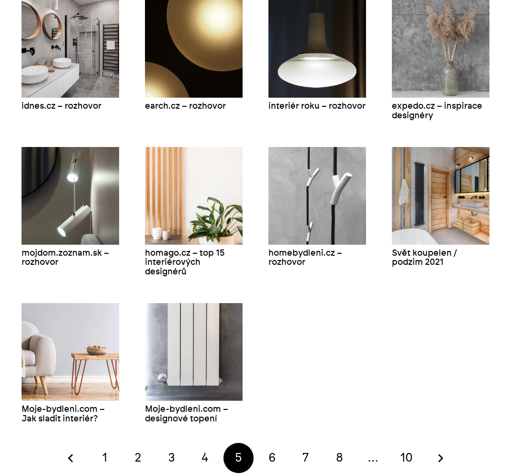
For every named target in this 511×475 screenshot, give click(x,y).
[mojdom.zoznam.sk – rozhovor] (70, 196)
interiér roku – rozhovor (317, 106)
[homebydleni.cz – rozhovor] (317, 196)
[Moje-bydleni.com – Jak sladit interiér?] (70, 352)
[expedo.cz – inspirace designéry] (440, 49)
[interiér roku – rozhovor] (317, 49)
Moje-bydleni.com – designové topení (186, 414)
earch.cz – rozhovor (185, 106)
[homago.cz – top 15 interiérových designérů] (194, 196)
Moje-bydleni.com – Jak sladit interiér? (63, 414)
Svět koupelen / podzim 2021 (424, 258)
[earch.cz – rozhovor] (194, 49)
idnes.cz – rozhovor (61, 106)
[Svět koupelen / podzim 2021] (440, 196)
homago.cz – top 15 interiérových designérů (185, 263)
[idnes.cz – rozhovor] (70, 49)
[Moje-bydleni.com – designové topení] (194, 352)
